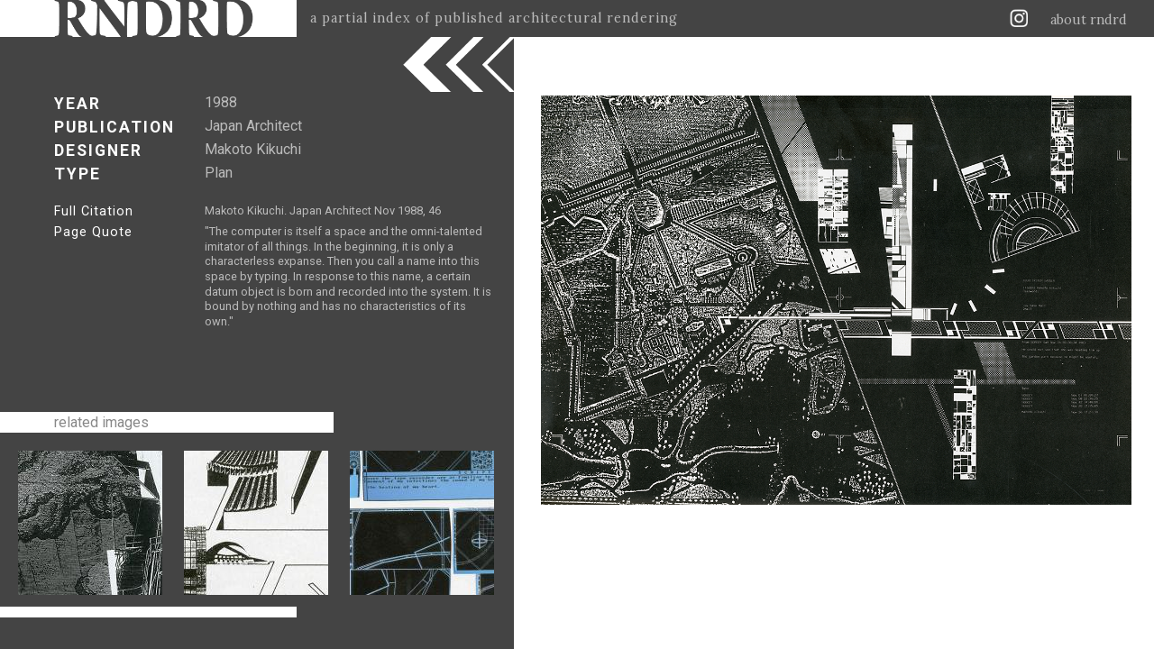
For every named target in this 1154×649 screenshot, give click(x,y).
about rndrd (1088, 20)
